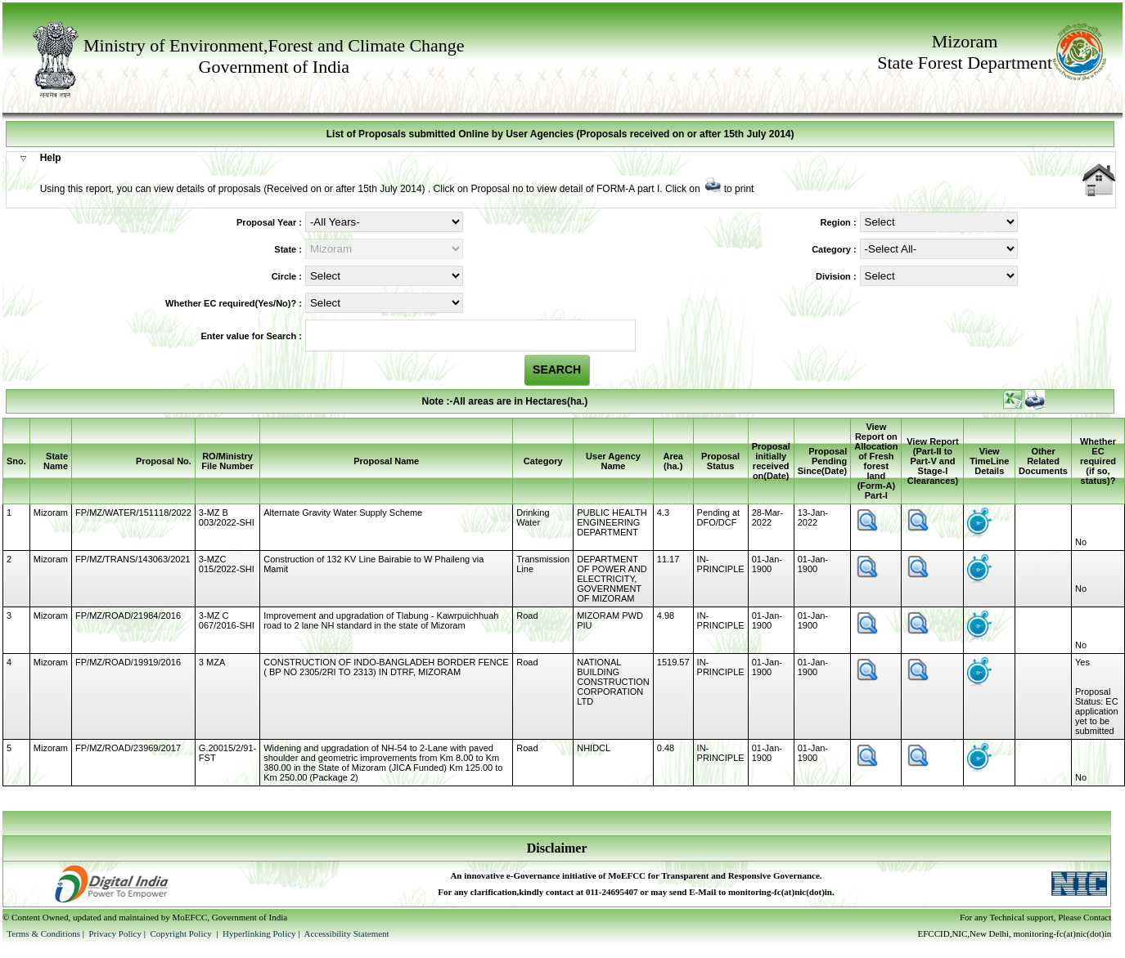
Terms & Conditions (43, 933)
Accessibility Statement (346, 933)
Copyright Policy (182, 933)
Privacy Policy (115, 933)
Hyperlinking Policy (259, 933)
